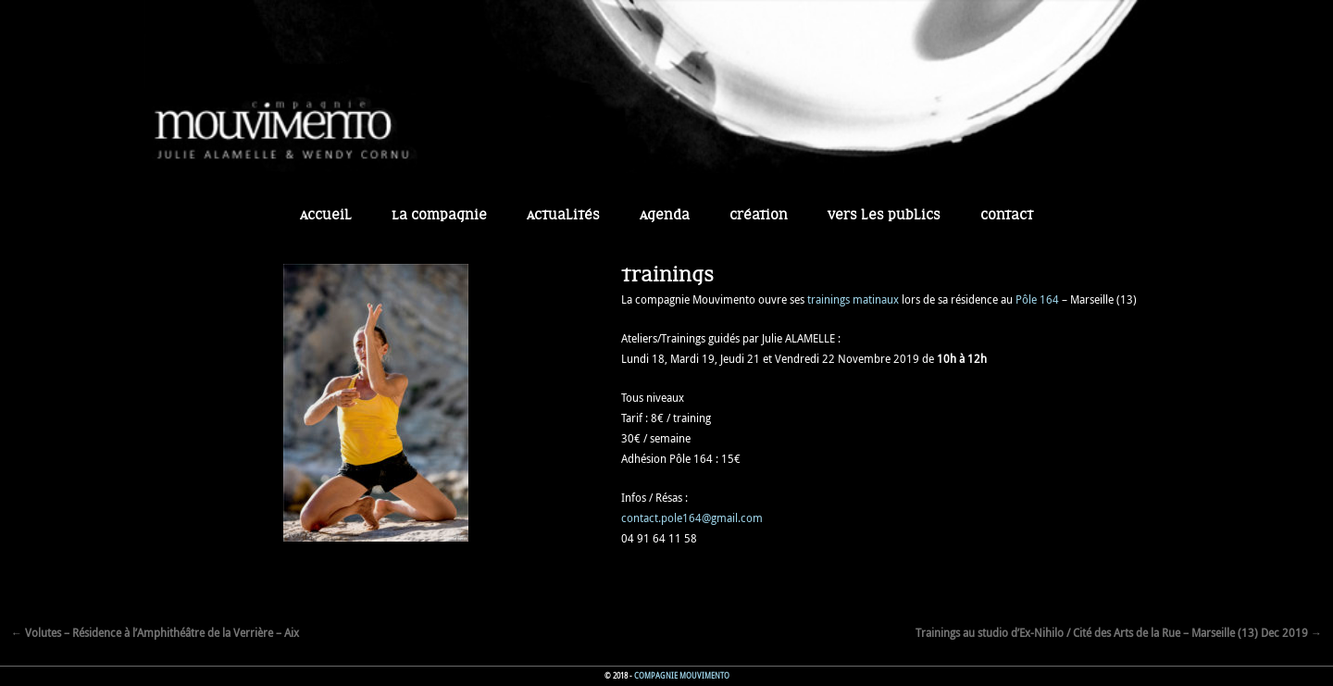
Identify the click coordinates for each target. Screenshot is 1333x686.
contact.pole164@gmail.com (692, 517)
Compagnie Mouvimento (681, 675)
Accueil (326, 215)
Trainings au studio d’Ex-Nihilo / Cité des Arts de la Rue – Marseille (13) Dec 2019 (1119, 632)
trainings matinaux (853, 299)
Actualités (563, 215)
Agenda (665, 215)
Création (758, 215)
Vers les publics (884, 215)
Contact (1006, 215)
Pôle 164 (1037, 299)
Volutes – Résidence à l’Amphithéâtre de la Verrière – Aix (155, 632)
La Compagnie (439, 215)
